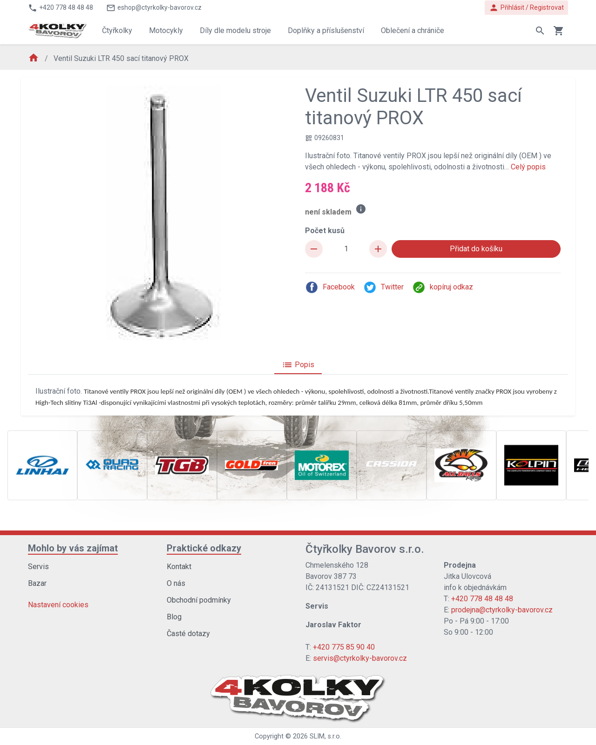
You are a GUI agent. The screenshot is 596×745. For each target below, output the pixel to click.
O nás (176, 583)
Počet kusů (325, 230)
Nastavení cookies (58, 604)
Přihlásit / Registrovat (526, 8)
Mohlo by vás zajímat (73, 548)
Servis (38, 566)
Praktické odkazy (204, 548)
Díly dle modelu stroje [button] (235, 30)
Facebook (330, 287)
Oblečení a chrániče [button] (412, 30)
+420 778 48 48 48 (482, 598)
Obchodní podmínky (199, 600)
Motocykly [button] (166, 30)
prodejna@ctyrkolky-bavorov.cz (502, 609)
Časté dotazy (188, 633)
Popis (298, 364)
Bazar (37, 583)
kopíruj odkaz (442, 287)
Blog (174, 616)
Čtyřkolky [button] (117, 30)
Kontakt (179, 566)
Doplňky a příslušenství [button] (326, 30)
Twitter (383, 287)
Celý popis (528, 166)
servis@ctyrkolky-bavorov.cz (360, 658)
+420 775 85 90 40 (344, 647)
